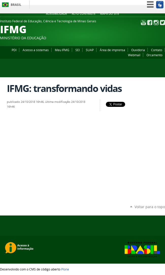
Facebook (149, 22)
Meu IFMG (62, 50)
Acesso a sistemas (36, 50)
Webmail (134, 55)
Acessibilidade (56, 13)
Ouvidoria (138, 50)
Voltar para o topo (150, 206)
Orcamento (154, 55)
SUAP (90, 50)
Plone (65, 269)
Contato (156, 50)
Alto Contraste (83, 13)
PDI (14, 50)
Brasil (16, 5)
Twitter (162, 22)
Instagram (156, 22)
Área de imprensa (112, 50)
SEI (77, 50)
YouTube (143, 22)
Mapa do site (109, 13)
